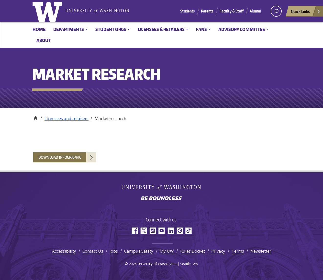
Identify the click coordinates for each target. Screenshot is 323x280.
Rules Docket (192, 251)
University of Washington (48, 11)
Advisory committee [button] (241, 29)
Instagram (152, 230)
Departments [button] (68, 29)
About (43, 40)
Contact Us (92, 251)
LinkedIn (170, 230)
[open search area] (276, 11)
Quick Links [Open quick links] (305, 13)
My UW (167, 251)
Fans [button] (201, 29)
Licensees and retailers (67, 118)
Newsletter (260, 251)
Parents (207, 11)
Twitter (143, 230)
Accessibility (64, 251)
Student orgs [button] (110, 29)
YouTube (161, 230)
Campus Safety (138, 251)
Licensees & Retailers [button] (161, 29)
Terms (238, 251)
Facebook (134, 230)
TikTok (188, 230)
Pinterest (179, 230)
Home (39, 29)
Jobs (114, 251)
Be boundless (161, 199)
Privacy (218, 251)
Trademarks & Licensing (35, 117)
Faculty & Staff (232, 11)
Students (187, 11)
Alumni (255, 11)
